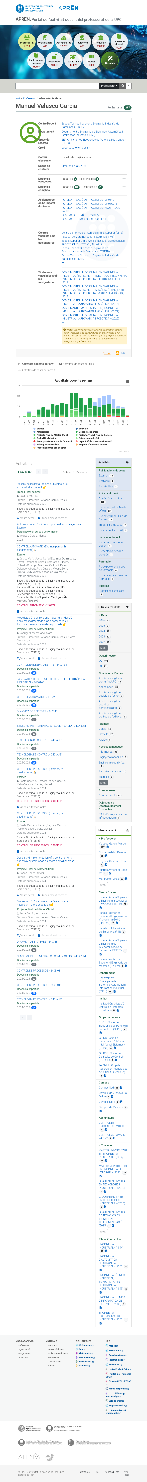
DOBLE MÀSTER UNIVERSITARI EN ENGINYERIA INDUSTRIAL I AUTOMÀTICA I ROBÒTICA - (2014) (90, 302)
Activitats (52, 1345)
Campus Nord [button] (107, 1101)
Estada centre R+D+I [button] (111, 530)
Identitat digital (116, 1360)
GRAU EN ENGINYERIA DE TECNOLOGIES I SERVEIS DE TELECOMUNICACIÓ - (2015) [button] (112, 1219)
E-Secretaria (115, 1350)
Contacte (85, 1472)
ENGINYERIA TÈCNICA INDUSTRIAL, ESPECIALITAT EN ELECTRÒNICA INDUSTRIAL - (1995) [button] (112, 1281)
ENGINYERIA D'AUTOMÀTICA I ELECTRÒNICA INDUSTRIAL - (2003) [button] (111, 1261)
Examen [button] (103, 475)
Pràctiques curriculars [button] (111, 590)
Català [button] (102, 728)
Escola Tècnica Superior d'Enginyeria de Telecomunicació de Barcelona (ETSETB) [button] (113, 945)
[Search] (57, 86)
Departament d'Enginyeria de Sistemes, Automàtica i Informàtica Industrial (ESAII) (92, 133)
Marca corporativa (118, 1388)
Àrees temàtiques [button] (111, 746)
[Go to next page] (45, 471)
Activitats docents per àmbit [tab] (36, 370)
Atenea (112, 1346)
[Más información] (129, 86)
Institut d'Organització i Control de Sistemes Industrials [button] (112, 1007)
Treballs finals (54, 1361)
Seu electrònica (117, 1355)
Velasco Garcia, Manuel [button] (112, 843)
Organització (24, 1349)
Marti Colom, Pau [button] (109, 878)
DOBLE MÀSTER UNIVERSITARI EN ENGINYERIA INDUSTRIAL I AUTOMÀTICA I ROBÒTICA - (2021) (90, 309)
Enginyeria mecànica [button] (111, 757)
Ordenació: (68, 472)
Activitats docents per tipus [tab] (77, 364)
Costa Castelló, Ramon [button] (112, 852)
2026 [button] (102, 620)
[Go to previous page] (38, 471)
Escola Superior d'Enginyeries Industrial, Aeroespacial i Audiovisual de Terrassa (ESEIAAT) (93, 242)
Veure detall (25, 518)
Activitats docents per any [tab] (35, 364)
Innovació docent (56, 1349)
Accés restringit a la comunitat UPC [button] (110, 680)
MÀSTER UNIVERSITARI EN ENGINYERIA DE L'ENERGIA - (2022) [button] (113, 1169)
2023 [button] (102, 636)
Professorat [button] (107, 838)
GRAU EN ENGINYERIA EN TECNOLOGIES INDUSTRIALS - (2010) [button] (112, 1184)
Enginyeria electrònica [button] (112, 762)
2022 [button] (102, 642)
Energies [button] (104, 776)
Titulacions (23, 1357)
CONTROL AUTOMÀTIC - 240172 (80, 215)
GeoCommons (85, 1357)
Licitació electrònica (119, 1369)
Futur (80, 1349)
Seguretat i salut (117, 1405)
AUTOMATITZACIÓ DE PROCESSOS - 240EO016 (90, 203)
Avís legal (126, 1473)
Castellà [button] (103, 734)
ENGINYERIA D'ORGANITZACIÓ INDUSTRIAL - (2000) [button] (111, 1316)
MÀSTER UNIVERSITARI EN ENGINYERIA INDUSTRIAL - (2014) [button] (113, 1154)
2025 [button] (102, 625)
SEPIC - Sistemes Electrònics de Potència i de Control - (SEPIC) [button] (113, 1026)
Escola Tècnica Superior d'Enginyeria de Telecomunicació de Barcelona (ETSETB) (86, 250)
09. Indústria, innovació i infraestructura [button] (113, 816)
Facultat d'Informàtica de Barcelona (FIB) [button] (112, 930)
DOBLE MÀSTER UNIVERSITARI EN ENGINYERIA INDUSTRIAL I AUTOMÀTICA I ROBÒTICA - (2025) (90, 317)
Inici (18, 98)
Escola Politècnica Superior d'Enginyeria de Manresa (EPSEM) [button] (113, 963)
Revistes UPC (85, 1361)
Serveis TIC (114, 1364)
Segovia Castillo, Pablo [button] (112, 861)
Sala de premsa (116, 1401)
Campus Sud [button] (106, 1087)
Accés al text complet (52, 518)
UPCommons (85, 1345)
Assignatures (24, 1353)
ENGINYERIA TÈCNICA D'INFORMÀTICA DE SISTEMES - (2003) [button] (112, 1301)
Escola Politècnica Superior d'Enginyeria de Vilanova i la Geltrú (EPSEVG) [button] (113, 918)
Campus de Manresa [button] (111, 1107)
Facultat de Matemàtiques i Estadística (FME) (88, 236)
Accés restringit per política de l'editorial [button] (110, 715)
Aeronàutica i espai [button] (110, 771)
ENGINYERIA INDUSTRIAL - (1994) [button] (111, 1246)
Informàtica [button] (106, 751)
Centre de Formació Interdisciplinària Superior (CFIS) (92, 232)
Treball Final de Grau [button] (110, 524)
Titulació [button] (105, 1145)
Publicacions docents (58, 1353)
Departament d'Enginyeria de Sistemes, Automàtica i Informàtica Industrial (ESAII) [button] (112, 984)
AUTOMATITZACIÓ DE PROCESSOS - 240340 (88, 199)
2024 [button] (102, 631)
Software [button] (104, 481)
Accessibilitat (112, 1472)
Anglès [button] (103, 739)
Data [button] (103, 615)
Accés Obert (54, 1357)
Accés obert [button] (106, 687)
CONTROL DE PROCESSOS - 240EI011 (84, 219)
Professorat (108, 85)
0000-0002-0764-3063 (76, 147)
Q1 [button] (100, 666)
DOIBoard (83, 1365)
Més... (103, 648)
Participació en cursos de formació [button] (112, 568)
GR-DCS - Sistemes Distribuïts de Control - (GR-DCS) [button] (111, 1057)
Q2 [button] (100, 660)
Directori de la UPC (74, 166)
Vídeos (51, 1365)
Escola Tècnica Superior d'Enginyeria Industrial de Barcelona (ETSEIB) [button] (113, 901)
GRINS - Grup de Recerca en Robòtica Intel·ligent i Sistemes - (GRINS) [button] (112, 1043)
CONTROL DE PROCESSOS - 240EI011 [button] (113, 1124)
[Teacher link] (107, 847)
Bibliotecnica (84, 1353)
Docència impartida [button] (110, 498)
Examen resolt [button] (107, 795)
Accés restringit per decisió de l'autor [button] (110, 694)
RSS (122, 352)
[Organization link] (100, 907)
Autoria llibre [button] (106, 486)
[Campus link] (100, 1032)
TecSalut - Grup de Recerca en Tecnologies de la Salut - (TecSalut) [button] (113, 1069)
